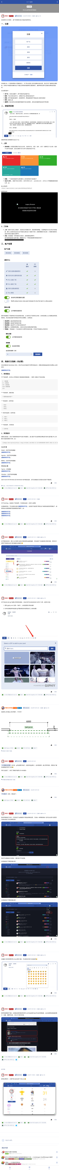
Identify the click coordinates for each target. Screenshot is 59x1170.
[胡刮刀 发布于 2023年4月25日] (2, 1152)
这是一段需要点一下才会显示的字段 (14, 240)
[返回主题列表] (1, 2)
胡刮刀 (5, 794)
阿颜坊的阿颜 (6, 765)
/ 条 (29, 2)
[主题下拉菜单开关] (57, 2)
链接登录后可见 (6, 370)
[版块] (29, 1168)
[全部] (9, 1168)
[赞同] (51, 483)
